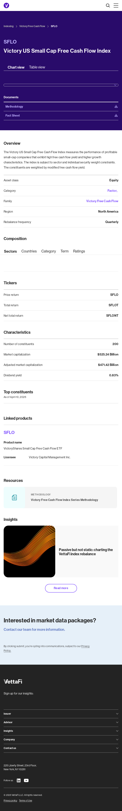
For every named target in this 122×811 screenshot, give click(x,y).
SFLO (9, 432)
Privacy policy (10, 800)
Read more (61, 588)
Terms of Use (25, 800)
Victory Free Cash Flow (102, 201)
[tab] (16, 67)
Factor (112, 190)
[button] (115, 5)
